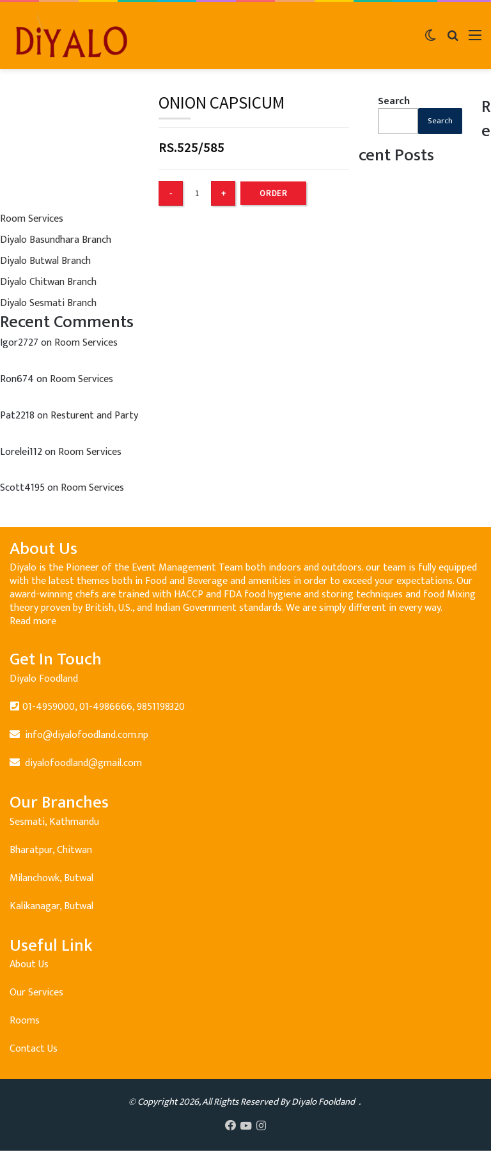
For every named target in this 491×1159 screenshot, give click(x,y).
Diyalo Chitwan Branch (48, 282)
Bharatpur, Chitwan (51, 850)
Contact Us (34, 1048)
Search (394, 101)
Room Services (31, 218)
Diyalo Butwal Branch (45, 261)
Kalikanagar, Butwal (51, 906)
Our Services (36, 992)
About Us (29, 964)
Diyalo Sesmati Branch (48, 303)
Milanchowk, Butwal (51, 878)
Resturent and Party (94, 415)
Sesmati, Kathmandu (54, 822)
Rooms (25, 1020)
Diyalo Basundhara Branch (55, 240)
